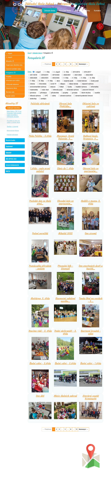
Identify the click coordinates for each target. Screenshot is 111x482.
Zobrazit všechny (13, 108)
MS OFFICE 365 (11, 159)
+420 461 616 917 (42, 458)
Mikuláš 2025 (65, 233)
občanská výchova (73, 90)
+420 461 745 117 (44, 454)
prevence (33, 93)
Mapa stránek (77, 477)
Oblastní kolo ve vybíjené (90, 105)
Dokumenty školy (11, 88)
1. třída (47, 72)
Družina (77, 10)
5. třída (83, 78)
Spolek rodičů (10, 96)
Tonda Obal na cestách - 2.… (90, 300)
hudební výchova (81, 87)
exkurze (52, 87)
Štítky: (30, 72)
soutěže (97, 93)
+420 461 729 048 (18, 458)
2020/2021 (67, 75)
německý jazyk (57, 90)
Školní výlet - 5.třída (65, 363)
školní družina (86, 93)
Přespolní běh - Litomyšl (65, 267)
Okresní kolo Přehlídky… (65, 105)
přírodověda (55, 93)
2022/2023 (89, 75)
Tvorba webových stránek (53, 479)
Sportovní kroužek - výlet (91, 332)
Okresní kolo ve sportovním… (90, 170)
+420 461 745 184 (18, 454)
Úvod (38, 10)
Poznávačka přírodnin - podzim (40, 267)
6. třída (92, 78)
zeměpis (43, 99)
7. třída (32, 81)
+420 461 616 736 (42, 456)
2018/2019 (44, 75)
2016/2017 (87, 72)
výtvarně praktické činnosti (84, 96)
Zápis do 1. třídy (65, 168)
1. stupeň (37, 72)
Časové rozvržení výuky (13, 69)
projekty (65, 93)
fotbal (62, 87)
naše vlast (45, 90)
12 (76, 64)
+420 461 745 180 (69, 454)
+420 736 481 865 (16, 456)
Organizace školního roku (14, 65)
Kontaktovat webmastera (64, 477)
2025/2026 (55, 78)
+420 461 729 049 (16, 462)
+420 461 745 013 (69, 458)
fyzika (70, 87)
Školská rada (10, 92)
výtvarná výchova (65, 96)
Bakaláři (8, 153)
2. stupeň (57, 72)
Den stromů (90, 233)
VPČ (46, 96)
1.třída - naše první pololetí (40, 170)
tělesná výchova (35, 96)
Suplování (9, 146)
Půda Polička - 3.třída (40, 136)
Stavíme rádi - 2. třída (40, 331)
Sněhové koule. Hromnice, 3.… (90, 137)
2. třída (66, 72)
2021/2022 (78, 75)
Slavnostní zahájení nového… (65, 300)
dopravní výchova (87, 84)
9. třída (50, 81)
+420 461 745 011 (67, 460)
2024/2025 (44, 78)
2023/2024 (33, 78)
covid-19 (53, 84)
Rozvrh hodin (10, 140)
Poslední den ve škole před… (40, 202)
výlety (54, 96)
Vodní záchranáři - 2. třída (65, 332)
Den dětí (40, 395)
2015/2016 (76, 72)
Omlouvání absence (12, 84)
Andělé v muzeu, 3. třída (90, 202)
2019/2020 (55, 75)
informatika (94, 87)
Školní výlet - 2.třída (40, 363)
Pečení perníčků (40, 233)
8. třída (41, 81)
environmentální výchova (38, 87)
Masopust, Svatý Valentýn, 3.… (65, 137)
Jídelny (87, 10)
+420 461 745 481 (18, 460)
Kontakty (97, 10)
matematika (34, 90)
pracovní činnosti (88, 90)
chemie (32, 84)
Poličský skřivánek (40, 103)
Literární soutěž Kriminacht (91, 397)
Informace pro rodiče (13, 80)
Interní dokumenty (12, 165)
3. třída (66, 78)
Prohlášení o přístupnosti (90, 477)
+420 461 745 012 (68, 456)
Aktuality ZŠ (10, 61)
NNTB (8, 171)
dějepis (62, 84)
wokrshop (33, 99)
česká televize (82, 81)
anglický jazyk (68, 81)
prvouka (74, 93)
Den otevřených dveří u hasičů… (90, 267)
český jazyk (95, 81)
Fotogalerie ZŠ (10, 73)
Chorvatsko (42, 84)
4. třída (74, 78)
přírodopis (43, 93)
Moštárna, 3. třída (40, 298)
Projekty (8, 77)
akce (58, 81)
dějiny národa (73, 84)
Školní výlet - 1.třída (90, 363)
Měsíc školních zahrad (65, 395)
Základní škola (49, 10)
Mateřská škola (65, 10)
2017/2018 (33, 75)
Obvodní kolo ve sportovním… (65, 202)
